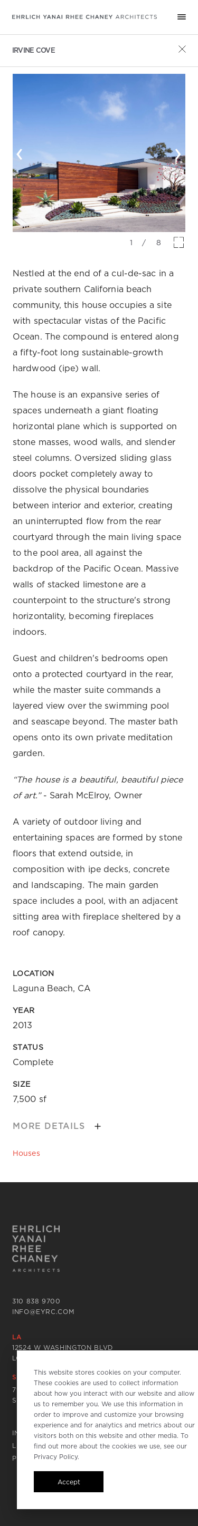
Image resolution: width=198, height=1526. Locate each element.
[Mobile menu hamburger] (181, 17)
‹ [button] (19, 151)
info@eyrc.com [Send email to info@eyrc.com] (43, 1312)
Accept (69, 1482)
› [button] (178, 151)
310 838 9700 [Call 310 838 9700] (36, 1301)
